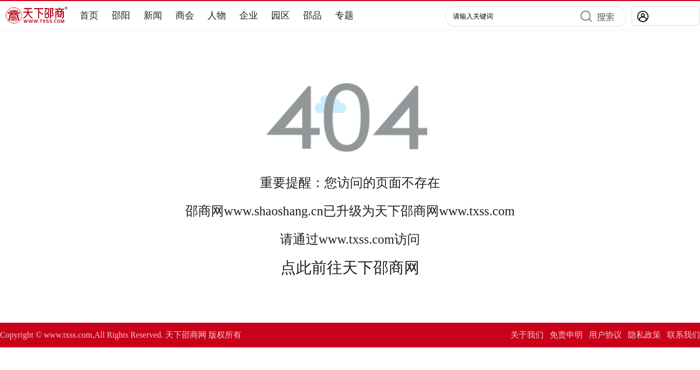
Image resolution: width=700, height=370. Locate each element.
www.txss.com (477, 211)
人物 (216, 15)
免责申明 (566, 334)
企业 (248, 15)
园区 (280, 15)
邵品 (312, 15)
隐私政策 (644, 334)
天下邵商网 (185, 334)
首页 (89, 15)
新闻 (153, 15)
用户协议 (605, 334)
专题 (344, 15)
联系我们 (683, 334)
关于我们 (527, 334)
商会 (185, 15)
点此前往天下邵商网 (350, 267)
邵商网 (204, 211)
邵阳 (121, 15)
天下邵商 (400, 211)
